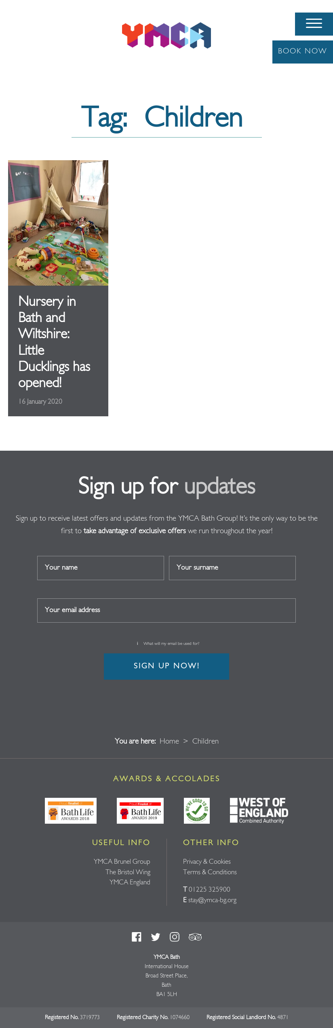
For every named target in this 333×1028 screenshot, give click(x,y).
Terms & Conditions (210, 872)
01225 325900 (209, 889)
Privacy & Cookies (207, 861)
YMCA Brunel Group (122, 861)
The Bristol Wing (127, 872)
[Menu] (314, 24)
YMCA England (130, 882)
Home (169, 742)
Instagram (174, 937)
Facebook (136, 937)
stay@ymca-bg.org (212, 900)
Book (302, 51)
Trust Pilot (195, 937)
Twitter (155, 937)
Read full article (58, 288)
